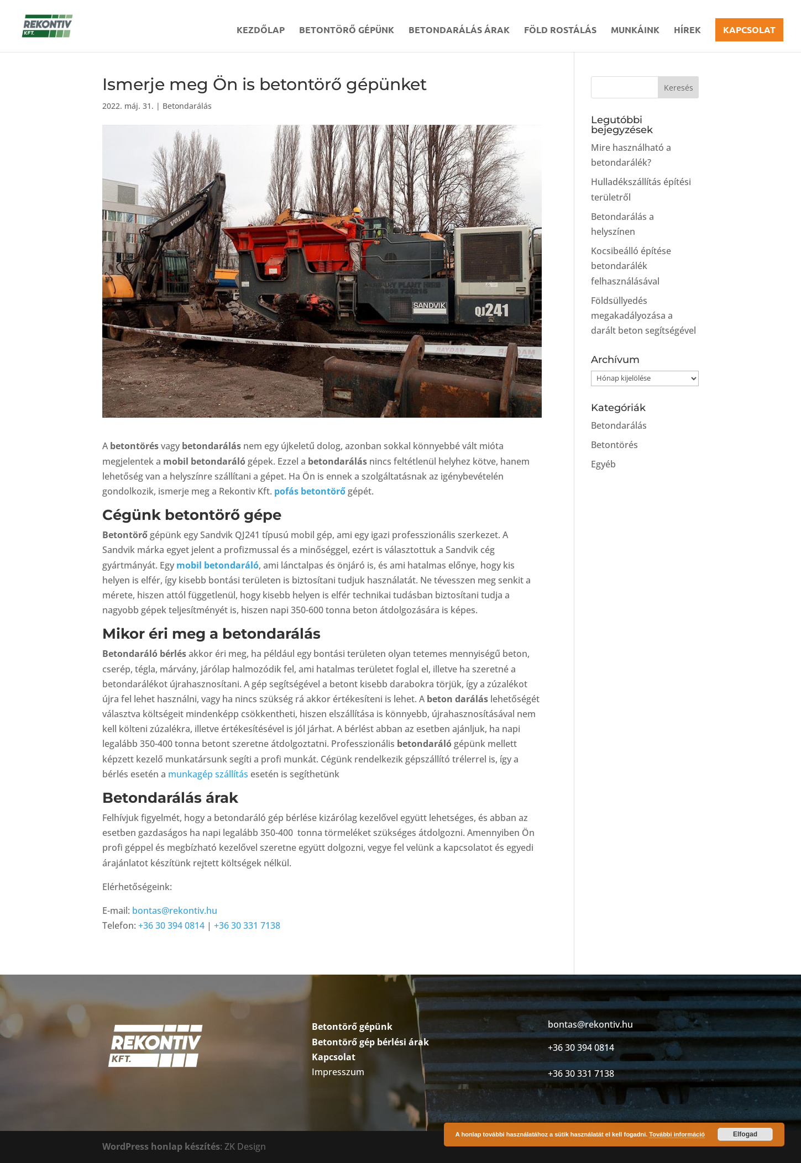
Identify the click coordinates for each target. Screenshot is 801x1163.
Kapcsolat (749, 29)
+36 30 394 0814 (171, 925)
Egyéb (603, 464)
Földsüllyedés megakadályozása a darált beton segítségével (643, 315)
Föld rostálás (560, 30)
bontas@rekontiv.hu (174, 910)
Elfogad (745, 1134)
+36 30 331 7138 (247, 925)
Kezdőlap (261, 30)
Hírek (687, 30)
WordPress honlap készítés (161, 1146)
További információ (677, 1134)
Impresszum (338, 1072)
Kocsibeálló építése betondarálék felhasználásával (631, 266)
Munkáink (635, 30)
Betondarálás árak (459, 30)
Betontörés (614, 445)
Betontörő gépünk (346, 30)
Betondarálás (187, 106)
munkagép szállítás (208, 774)
